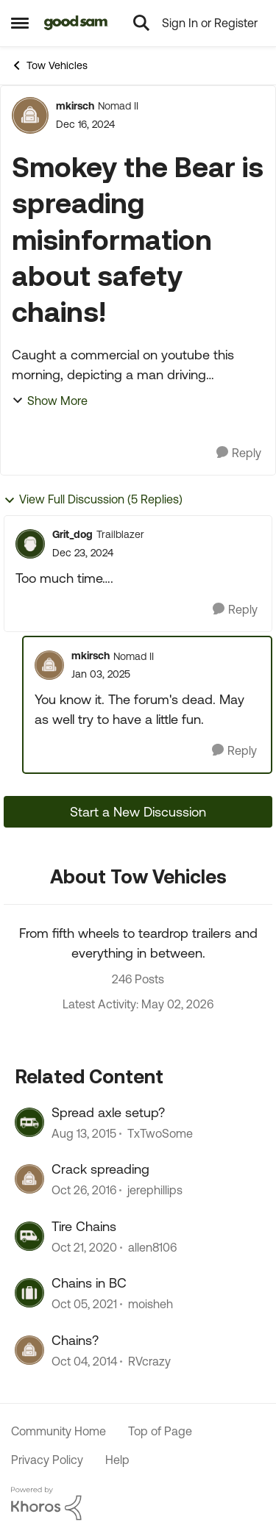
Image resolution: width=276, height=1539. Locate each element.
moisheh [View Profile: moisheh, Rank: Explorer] (150, 1304)
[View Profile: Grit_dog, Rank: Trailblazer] (30, 544)
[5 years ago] (84, 1247)
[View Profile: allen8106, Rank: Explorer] (29, 1236)
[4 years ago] (84, 1304)
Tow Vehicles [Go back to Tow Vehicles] (49, 65)
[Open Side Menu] (20, 23)
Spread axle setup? (108, 1112)
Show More (50, 400)
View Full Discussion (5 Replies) (93, 499)
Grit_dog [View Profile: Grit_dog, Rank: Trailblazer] (72, 534)
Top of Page (160, 1431)
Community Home (58, 1431)
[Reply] (238, 453)
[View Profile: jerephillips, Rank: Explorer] (29, 1179)
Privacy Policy (47, 1459)
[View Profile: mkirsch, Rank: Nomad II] (30, 115)
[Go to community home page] (76, 23)
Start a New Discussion (138, 811)
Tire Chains (84, 1226)
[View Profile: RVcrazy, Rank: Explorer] (29, 1350)
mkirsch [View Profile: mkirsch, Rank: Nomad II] (75, 106)
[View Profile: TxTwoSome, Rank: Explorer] (29, 1122)
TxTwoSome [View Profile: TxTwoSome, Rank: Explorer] (160, 1133)
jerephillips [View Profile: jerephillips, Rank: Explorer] (155, 1190)
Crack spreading (100, 1169)
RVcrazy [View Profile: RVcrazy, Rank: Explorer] (149, 1361)
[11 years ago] (84, 1361)
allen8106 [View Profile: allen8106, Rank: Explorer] (152, 1247)
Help (117, 1459)
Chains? (75, 1340)
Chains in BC (89, 1283)
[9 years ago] (84, 1190)
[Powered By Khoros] (138, 1504)
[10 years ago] (84, 1133)
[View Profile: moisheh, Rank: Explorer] (29, 1292)
